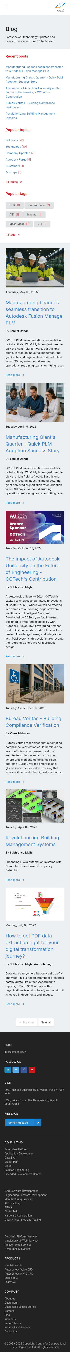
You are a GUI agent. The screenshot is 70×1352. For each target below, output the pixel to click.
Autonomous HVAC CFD (18, 1273)
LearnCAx (10, 1281)
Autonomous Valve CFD (18, 1269)
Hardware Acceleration (18, 1215)
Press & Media (12, 1323)
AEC (14, 214)
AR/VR (8, 1207)
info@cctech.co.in (15, 1051)
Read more (15, 375)
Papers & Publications (17, 1327)
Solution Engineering (16, 1169)
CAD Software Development (21, 1190)
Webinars (10, 1319)
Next (46, 1022)
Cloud (7, 1165)
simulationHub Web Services (21, 1240)
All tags (13, 234)
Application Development (19, 1153)
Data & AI (9, 1157)
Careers (9, 1310)
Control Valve (39, 205)
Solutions (15, 140)
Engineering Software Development (25, 1195)
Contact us (10, 1331)
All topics (14, 182)
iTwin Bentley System (17, 1248)
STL (42, 223)
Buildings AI (11, 1277)
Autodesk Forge (18, 159)
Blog (7, 1314)
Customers (15, 166)
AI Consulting (12, 1203)
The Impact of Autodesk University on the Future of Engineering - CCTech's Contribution (33, 92)
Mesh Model (19, 223)
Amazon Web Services (17, 1244)
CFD (15, 205)
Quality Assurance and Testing (22, 1219)
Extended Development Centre (22, 1174)
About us (9, 1298)
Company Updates (20, 153)
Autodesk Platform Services (21, 1236)
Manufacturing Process (18, 1199)
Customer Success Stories (20, 1306)
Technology (16, 146)
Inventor (34, 214)
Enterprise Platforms (16, 1149)
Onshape (13, 172)
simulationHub (12, 1265)
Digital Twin (11, 1161)
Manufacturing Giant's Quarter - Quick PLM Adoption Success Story (33, 443)
